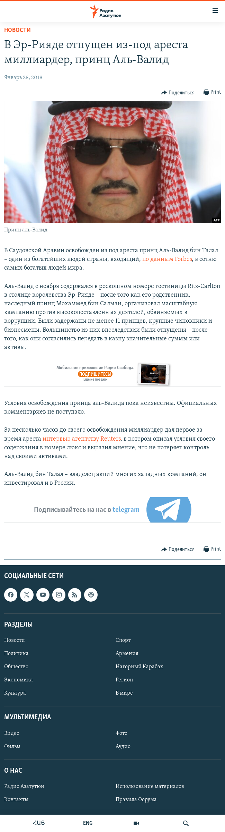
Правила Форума (136, 800)
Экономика (18, 680)
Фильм (12, 746)
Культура (15, 693)
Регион (124, 680)
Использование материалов (150, 786)
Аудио (123, 746)
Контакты (16, 800)
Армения (127, 653)
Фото (121, 733)
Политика (16, 653)
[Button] (178, 92)
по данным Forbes (167, 259)
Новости (17, 30)
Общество (16, 667)
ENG (87, 823)
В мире (124, 693)
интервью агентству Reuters (80, 439)
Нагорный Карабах (139, 667)
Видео (11, 733)
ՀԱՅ (39, 823)
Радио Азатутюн (24, 786)
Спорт (123, 640)
